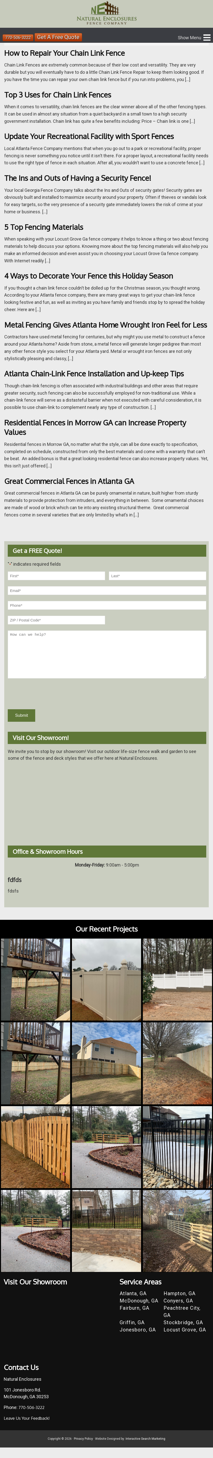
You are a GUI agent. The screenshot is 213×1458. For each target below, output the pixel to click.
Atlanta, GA (133, 1304)
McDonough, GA (139, 1311)
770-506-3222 (19, 37)
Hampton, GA (180, 1304)
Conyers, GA (178, 1311)
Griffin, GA (132, 1333)
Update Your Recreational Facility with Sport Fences (96, 136)
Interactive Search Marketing (145, 1449)
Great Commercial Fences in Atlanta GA (75, 490)
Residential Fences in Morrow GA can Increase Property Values (103, 436)
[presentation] (46, 703)
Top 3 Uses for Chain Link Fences (62, 94)
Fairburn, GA (134, 1318)
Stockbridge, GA (183, 1333)
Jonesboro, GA (138, 1340)
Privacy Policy (83, 1449)
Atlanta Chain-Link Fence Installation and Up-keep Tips (101, 383)
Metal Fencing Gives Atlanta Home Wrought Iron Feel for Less (106, 329)
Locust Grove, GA (185, 1340)
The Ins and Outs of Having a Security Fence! (83, 178)
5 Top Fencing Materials (47, 227)
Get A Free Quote (61, 37)
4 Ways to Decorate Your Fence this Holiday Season (96, 275)
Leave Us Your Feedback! (29, 1428)
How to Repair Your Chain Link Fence (69, 53)
